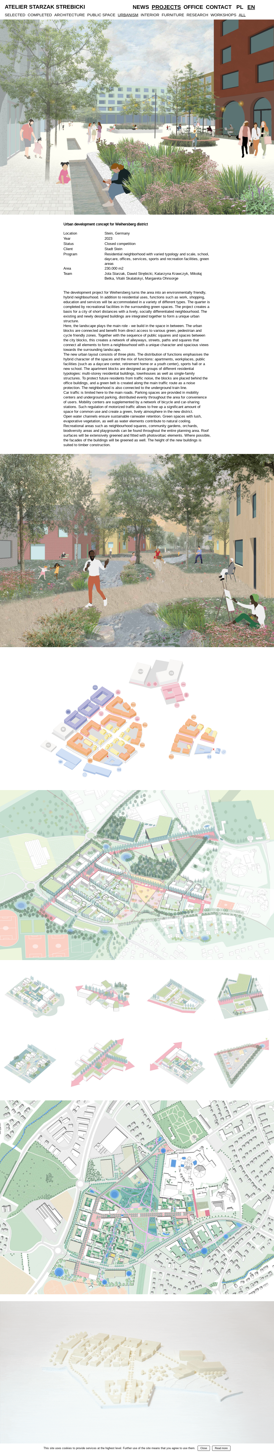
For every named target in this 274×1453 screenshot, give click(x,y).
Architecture (69, 15)
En (251, 7)
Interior (150, 15)
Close (203, 1448)
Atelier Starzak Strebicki (45, 6)
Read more (221, 1448)
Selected (15, 15)
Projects (166, 7)
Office (193, 7)
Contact (219, 7)
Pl (239, 7)
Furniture (173, 15)
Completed (40, 15)
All (242, 15)
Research (197, 15)
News (141, 7)
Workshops (223, 15)
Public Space (101, 15)
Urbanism (128, 15)
